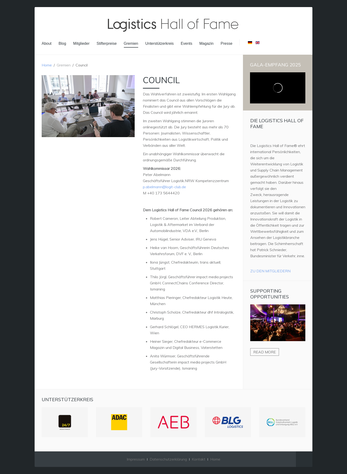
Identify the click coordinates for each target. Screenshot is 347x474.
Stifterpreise (107, 43)
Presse (226, 43)
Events (186, 43)
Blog (62, 43)
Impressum (136, 459)
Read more (264, 352)
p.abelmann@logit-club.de (164, 186)
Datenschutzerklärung (168, 459)
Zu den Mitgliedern (270, 271)
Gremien (131, 43)
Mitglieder (81, 43)
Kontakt (198, 459)
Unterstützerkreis (159, 43)
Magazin (206, 43)
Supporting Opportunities (269, 294)
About (47, 43)
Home (47, 65)
